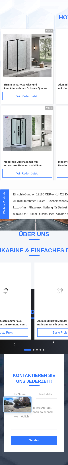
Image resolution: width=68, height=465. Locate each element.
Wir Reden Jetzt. (27, 96)
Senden (34, 440)
